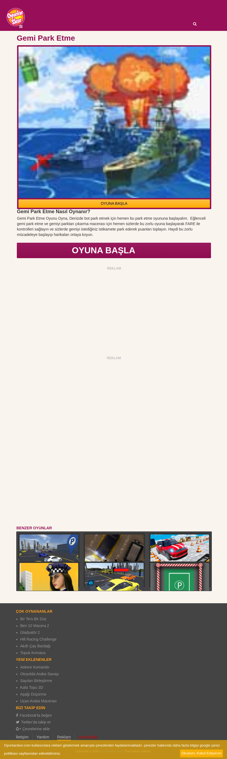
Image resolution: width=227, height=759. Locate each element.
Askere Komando (34, 667)
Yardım (42, 737)
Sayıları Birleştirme (36, 681)
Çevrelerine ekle (33, 729)
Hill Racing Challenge (38, 639)
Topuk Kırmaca (33, 653)
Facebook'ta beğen (34, 715)
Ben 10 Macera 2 (34, 626)
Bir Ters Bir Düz (33, 619)
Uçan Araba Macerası (38, 701)
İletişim (22, 737)
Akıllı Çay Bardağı (35, 646)
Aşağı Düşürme (33, 694)
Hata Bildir (88, 737)
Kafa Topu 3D (31, 687)
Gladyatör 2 (30, 632)
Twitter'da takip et (33, 722)
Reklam (64, 737)
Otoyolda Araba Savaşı (39, 674)
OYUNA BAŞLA (114, 203)
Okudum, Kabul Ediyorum (201, 753)
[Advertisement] (114, 310)
